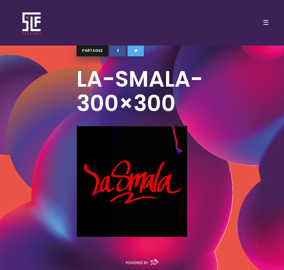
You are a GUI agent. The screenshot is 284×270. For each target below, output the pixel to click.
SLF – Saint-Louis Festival (32, 23)
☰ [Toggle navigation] (266, 22)
